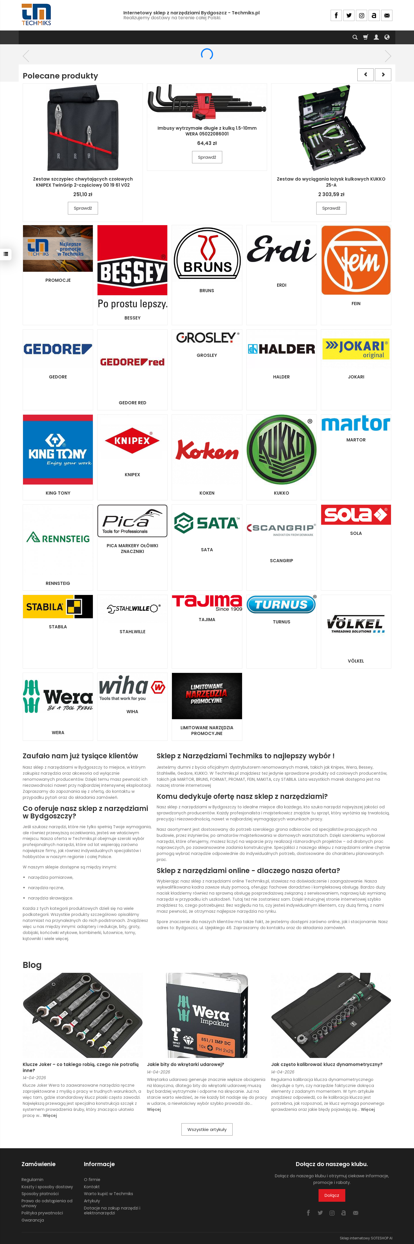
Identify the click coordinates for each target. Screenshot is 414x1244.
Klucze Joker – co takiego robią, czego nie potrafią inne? (81, 1067)
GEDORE (58, 377)
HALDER (281, 377)
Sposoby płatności (40, 1194)
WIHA (132, 712)
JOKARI (356, 377)
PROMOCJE (58, 280)
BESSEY (132, 318)
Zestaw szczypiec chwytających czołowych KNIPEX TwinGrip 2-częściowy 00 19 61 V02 (83, 182)
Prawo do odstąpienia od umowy (47, 1203)
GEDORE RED (132, 403)
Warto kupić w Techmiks (108, 1194)
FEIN (356, 304)
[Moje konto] (376, 37)
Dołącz (332, 1195)
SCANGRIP (281, 561)
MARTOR (356, 440)
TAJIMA (207, 620)
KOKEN (207, 493)
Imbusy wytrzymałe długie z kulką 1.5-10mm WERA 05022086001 (207, 131)
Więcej (50, 1115)
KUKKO (281, 493)
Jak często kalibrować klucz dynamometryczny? (327, 1064)
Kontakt (92, 1186)
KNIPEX (132, 475)
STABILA (58, 627)
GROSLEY (207, 355)
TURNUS (281, 622)
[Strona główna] (37, 14)
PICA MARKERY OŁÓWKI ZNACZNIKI (132, 548)
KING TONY (58, 493)
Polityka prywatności (42, 1213)
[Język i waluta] (387, 37)
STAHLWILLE (132, 632)
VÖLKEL (356, 661)
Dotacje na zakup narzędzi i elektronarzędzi (112, 1210)
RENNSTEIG (58, 583)
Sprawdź (83, 208)
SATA (207, 550)
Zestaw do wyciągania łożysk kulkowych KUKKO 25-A (331, 182)
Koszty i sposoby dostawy (47, 1186)
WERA (58, 733)
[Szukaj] (355, 37)
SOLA (356, 533)
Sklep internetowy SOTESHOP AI (366, 1238)
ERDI (281, 285)
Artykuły (92, 1201)
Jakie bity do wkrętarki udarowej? (185, 1064)
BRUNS (207, 291)
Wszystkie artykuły (207, 1129)
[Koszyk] (365, 37)
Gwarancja (33, 1220)
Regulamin (32, 1179)
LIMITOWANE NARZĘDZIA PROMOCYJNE (207, 730)
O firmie (92, 1179)
